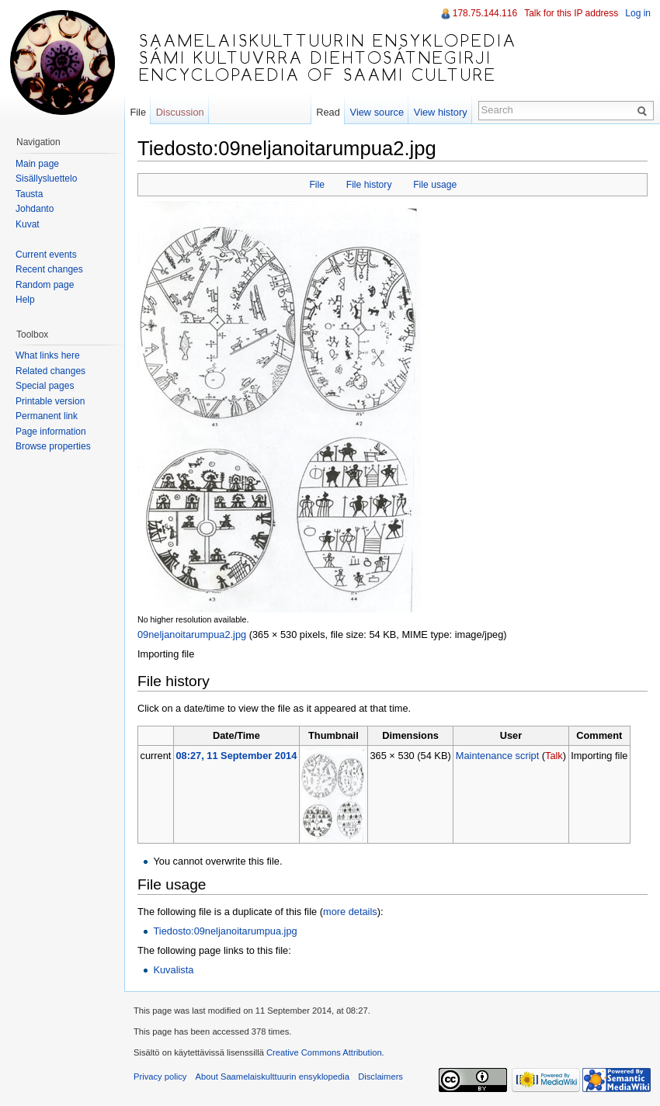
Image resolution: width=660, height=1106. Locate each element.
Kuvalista (173, 970)
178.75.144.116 (485, 13)
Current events (46, 254)
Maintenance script (497, 755)
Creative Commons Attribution (324, 1052)
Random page (45, 284)
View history (440, 112)
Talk (554, 755)
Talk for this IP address (571, 13)
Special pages (45, 385)
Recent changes (49, 269)
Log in (638, 13)
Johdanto (35, 208)
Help (25, 299)
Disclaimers (380, 1076)
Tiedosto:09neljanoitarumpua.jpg (225, 931)
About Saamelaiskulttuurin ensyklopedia (272, 1076)
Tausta (29, 194)
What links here (48, 355)
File (317, 184)
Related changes (50, 371)
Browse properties (53, 446)
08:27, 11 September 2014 (236, 755)
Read (328, 112)
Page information (51, 431)
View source (377, 112)
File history (369, 184)
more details (350, 911)
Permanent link (47, 416)
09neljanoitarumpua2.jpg (191, 634)
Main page (37, 163)
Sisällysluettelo (46, 178)
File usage (435, 184)
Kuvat (28, 224)
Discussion (180, 112)
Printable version (50, 401)
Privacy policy (160, 1076)
